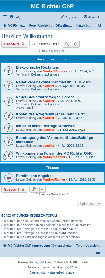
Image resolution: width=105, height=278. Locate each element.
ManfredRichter (54, 71)
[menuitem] (14, 17)
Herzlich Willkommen (27, 36)
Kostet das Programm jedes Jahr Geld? (50, 114)
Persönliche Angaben (34, 176)
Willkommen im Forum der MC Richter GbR (54, 153)
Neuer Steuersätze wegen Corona (45, 97)
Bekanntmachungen (45, 74)
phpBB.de (71, 267)
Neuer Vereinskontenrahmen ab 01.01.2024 (53, 82)
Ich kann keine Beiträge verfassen (46, 126)
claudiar (48, 86)
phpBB (38, 262)
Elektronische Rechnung (37, 67)
